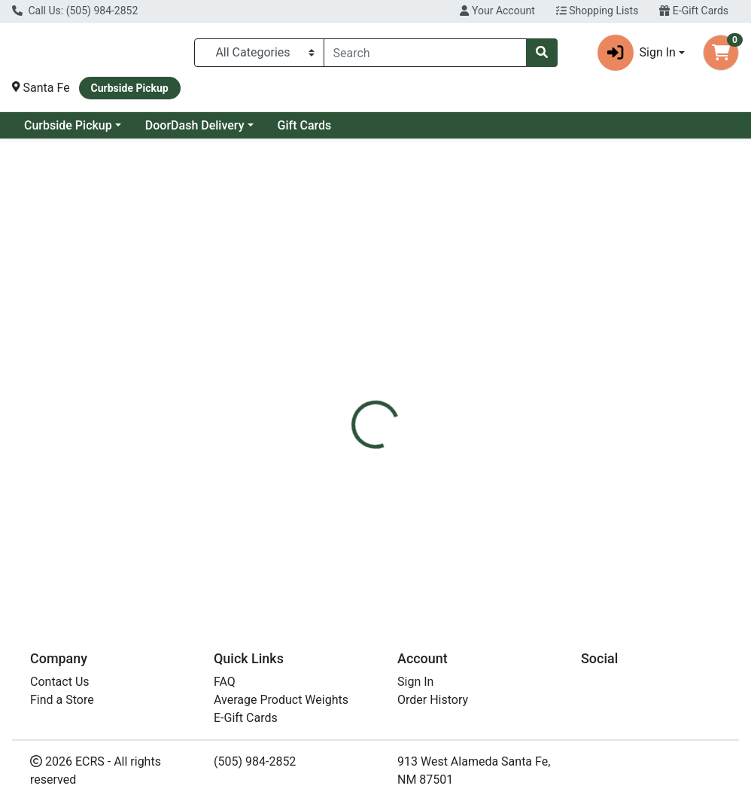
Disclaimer (488, 332)
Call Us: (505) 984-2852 (75, 11)
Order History (432, 703)
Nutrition (415, 332)
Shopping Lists (597, 11)
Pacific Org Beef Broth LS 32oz (448, 557)
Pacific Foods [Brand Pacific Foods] (497, 421)
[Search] (425, 52)
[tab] (353, 332)
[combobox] (425, 52)
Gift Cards (305, 125)
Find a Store (62, 703)
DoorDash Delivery (195, 125)
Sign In (415, 685)
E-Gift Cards (693, 11)
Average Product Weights (281, 703)
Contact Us (60, 685)
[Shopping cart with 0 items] (721, 53)
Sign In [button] (636, 53)
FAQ (225, 685)
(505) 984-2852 (255, 765)
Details (353, 332)
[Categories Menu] (259, 52)
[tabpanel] (532, 419)
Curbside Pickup (68, 125)
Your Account (497, 11)
